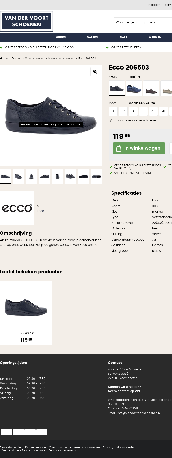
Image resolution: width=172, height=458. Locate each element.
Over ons (55, 447)
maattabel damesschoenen (136, 120)
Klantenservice (35, 447)
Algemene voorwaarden (82, 447)
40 (153, 111)
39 (143, 111)
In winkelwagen (142, 148)
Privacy (108, 447)
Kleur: (113, 76)
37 (123, 111)
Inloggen (154, 5)
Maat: (113, 103)
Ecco (40, 211)
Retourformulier (11, 447)
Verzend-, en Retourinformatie (23, 450)
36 (113, 111)
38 (133, 111)
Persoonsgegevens (62, 450)
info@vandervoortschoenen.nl (139, 413)
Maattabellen (125, 447)
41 (163, 111)
